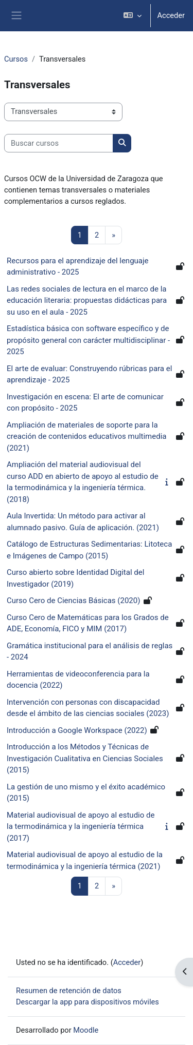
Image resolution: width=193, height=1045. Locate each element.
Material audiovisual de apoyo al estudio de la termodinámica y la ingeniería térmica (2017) (80, 826)
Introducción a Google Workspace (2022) (77, 730)
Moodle (85, 1030)
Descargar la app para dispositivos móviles (87, 1002)
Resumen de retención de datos (68, 990)
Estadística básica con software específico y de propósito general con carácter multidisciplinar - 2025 (88, 340)
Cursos (16, 59)
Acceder (171, 15)
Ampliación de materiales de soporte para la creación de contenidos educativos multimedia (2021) (86, 436)
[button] (132, 15)
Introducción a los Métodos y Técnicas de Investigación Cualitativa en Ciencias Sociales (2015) (85, 758)
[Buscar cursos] (58, 143)
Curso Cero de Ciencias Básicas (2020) (73, 600)
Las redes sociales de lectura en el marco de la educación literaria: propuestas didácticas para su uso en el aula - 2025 (87, 300)
